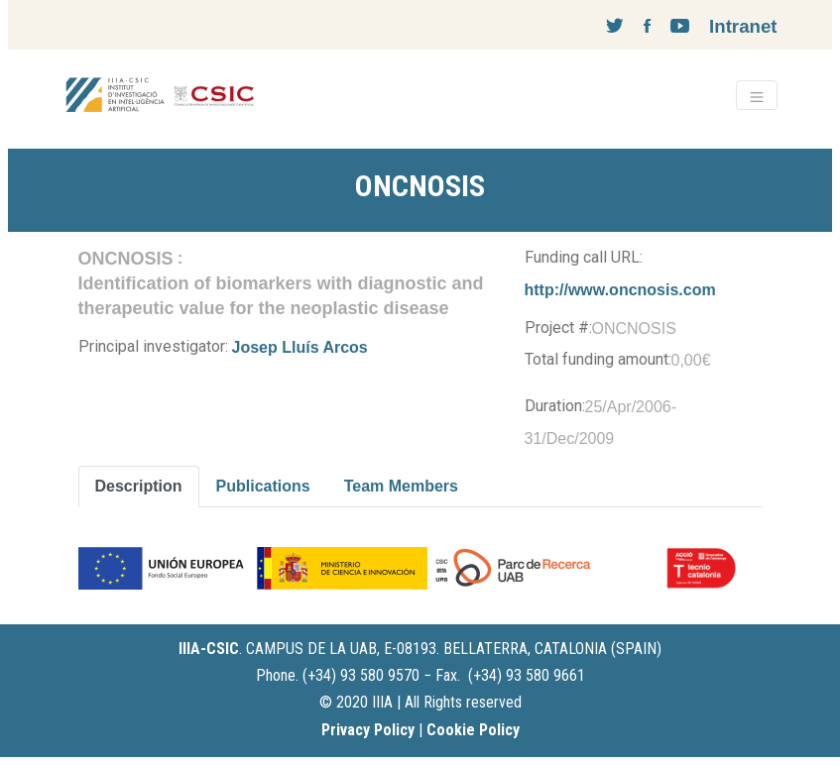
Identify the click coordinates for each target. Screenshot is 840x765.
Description (138, 486)
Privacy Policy (368, 729)
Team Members (401, 486)
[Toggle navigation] (757, 95)
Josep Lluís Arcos (300, 347)
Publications (263, 486)
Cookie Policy (473, 729)
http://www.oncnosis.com (620, 289)
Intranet (743, 26)
